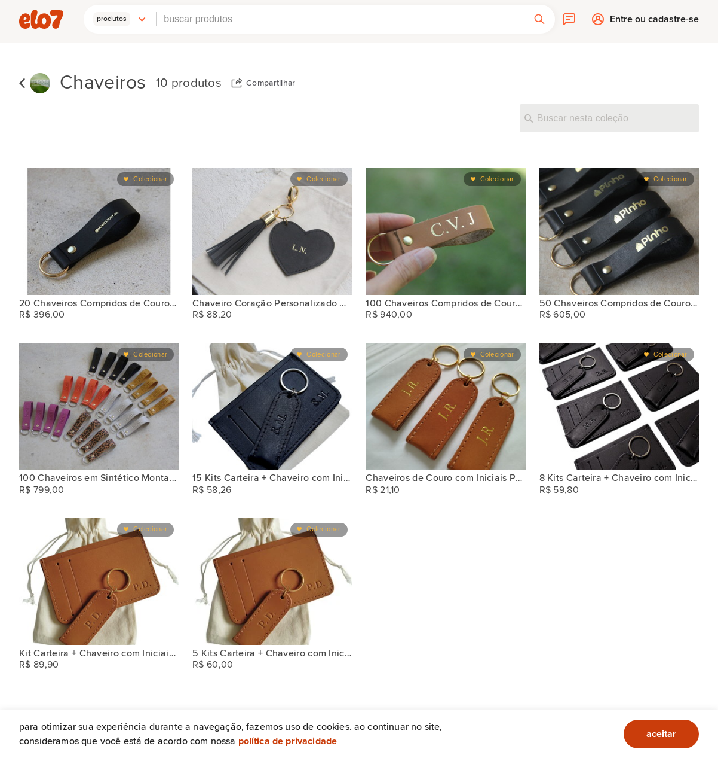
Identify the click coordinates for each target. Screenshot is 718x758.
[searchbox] (340, 19)
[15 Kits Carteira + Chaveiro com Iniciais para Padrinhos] (272, 406)
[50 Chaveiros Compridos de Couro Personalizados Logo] (619, 231)
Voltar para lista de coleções (22, 83)
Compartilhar (271, 83)
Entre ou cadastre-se (654, 22)
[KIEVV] (40, 83)
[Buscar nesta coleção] (609, 118)
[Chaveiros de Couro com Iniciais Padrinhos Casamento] (445, 406)
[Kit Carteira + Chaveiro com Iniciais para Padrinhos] (99, 582)
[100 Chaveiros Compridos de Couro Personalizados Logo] (445, 231)
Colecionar (150, 179)
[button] (120, 19)
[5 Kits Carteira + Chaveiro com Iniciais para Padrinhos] (272, 582)
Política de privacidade (287, 741)
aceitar (661, 734)
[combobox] (340, 19)
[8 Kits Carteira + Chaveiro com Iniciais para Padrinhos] (619, 406)
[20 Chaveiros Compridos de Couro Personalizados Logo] (99, 231)
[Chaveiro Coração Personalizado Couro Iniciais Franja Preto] (272, 231)
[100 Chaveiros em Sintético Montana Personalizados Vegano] (99, 406)
